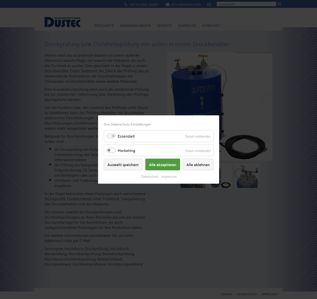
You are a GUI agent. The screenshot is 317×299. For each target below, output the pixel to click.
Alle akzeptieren (162, 164)
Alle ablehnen (198, 164)
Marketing (126, 150)
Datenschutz (149, 176)
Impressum (168, 176)
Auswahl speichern (123, 164)
